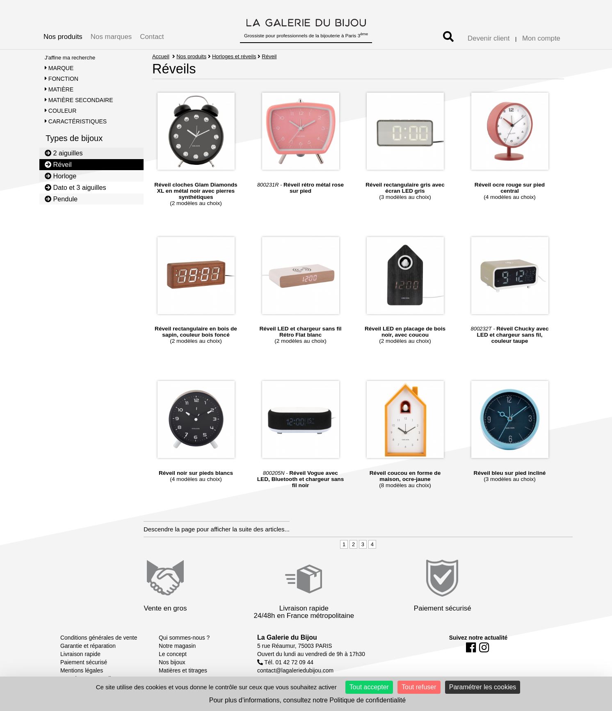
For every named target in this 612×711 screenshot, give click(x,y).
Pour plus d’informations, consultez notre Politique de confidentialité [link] (307, 700)
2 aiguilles (64, 153)
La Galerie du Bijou (287, 637)
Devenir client (488, 38)
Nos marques (111, 37)
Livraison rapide (80, 654)
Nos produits (62, 37)
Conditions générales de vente (98, 637)
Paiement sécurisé (83, 662)
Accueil (160, 56)
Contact (152, 37)
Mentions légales (81, 670)
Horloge (61, 176)
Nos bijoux (172, 662)
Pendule (61, 199)
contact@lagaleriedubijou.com (295, 670)
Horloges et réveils (234, 56)
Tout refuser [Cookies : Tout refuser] (419, 687)
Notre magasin (177, 646)
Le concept (173, 654)
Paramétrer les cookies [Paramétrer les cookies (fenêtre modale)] (482, 687)
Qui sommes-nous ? (184, 637)
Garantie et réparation (88, 646)
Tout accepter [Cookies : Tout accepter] (369, 687)
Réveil (58, 164)
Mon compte (541, 38)
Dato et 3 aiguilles (75, 187)
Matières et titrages (183, 670)
